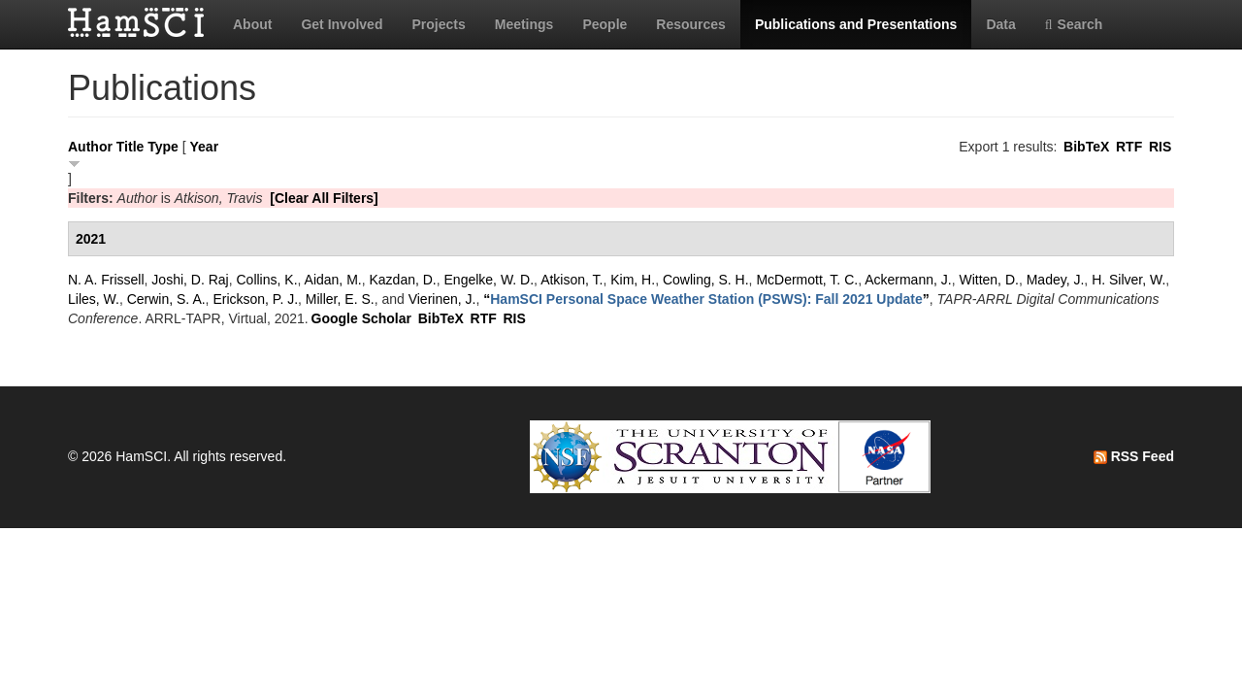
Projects (438, 24)
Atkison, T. (571, 279)
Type (163, 146)
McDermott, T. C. (807, 279)
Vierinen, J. (442, 299)
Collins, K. (267, 279)
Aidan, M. (333, 279)
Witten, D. (988, 279)
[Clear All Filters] (324, 198)
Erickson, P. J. (255, 299)
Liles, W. (93, 299)
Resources (691, 24)
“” (706, 299)
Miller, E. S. (340, 299)
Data (1000, 24)
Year (204, 146)
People (604, 24)
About (252, 24)
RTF (1129, 146)
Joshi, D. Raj (189, 279)
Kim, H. (632, 279)
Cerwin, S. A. (166, 299)
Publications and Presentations (856, 24)
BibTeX (1086, 146)
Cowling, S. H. (706, 279)
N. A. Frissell (106, 279)
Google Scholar (361, 318)
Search (1074, 24)
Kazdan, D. (402, 279)
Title (130, 146)
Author (90, 146)
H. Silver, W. (1128, 279)
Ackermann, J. (908, 279)
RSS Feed (1134, 456)
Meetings (524, 24)
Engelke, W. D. (489, 279)
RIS (1160, 146)
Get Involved (341, 24)
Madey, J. (1056, 279)
